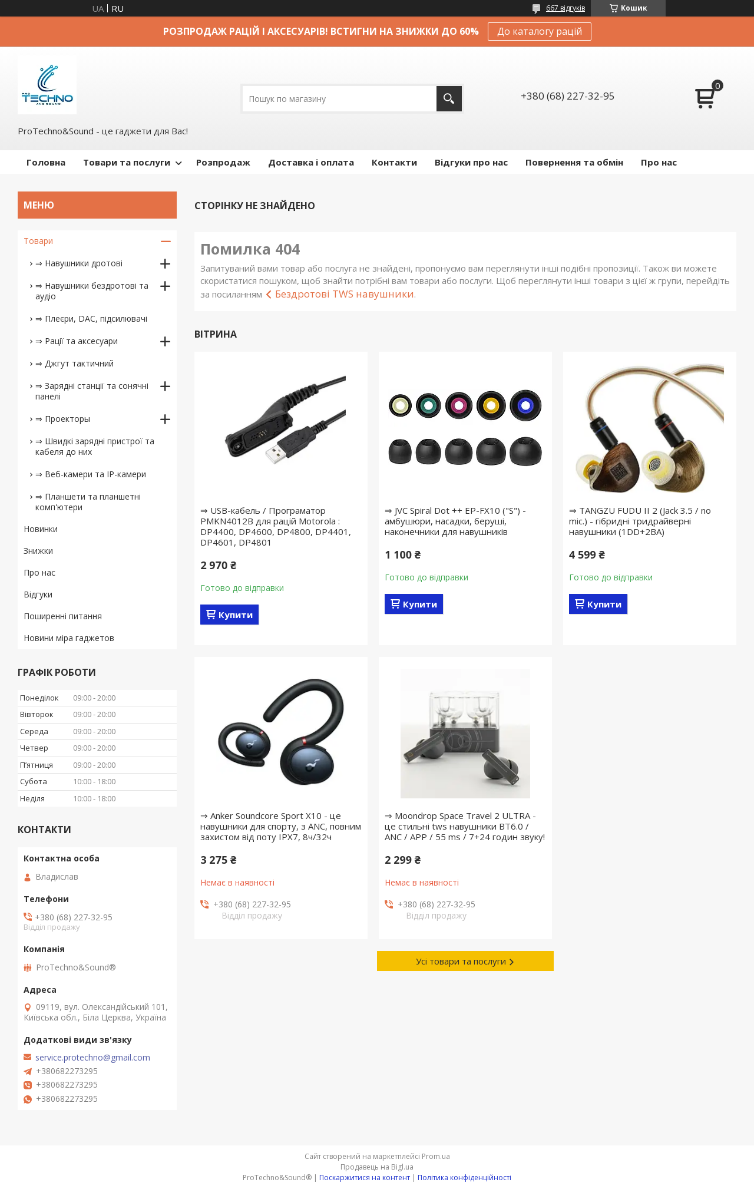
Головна (46, 162)
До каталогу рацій (539, 31)
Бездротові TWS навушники (344, 293)
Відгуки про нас (471, 162)
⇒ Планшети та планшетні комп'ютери (88, 502)
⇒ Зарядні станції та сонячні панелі (91, 391)
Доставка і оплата (311, 162)
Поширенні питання (63, 616)
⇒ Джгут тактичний (74, 363)
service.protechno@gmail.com (92, 1057)
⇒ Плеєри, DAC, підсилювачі (91, 318)
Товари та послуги (126, 162)
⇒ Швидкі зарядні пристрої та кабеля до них (94, 446)
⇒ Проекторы (62, 418)
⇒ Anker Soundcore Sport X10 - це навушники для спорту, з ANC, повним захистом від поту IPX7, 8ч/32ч (280, 826)
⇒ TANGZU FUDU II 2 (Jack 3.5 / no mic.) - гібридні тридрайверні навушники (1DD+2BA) (640, 521)
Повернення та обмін (574, 162)
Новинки (41, 528)
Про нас (659, 162)
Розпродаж (223, 162)
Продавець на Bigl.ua (377, 1167)
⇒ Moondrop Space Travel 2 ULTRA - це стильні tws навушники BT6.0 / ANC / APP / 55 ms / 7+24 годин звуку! (465, 826)
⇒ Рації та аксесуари (76, 340)
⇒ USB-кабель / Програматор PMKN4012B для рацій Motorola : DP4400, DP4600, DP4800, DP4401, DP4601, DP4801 (275, 526)
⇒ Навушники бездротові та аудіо (91, 291)
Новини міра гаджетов (69, 637)
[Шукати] (449, 98)
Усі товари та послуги (461, 961)
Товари (38, 240)
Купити (236, 614)
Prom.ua (436, 1156)
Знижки (38, 550)
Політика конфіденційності (464, 1178)
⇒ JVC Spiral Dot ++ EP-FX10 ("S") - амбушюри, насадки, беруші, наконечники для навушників (455, 521)
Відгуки (38, 594)
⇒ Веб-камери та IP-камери (90, 474)
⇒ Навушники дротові (79, 263)
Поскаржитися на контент (364, 1178)
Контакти (394, 162)
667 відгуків (565, 8)
